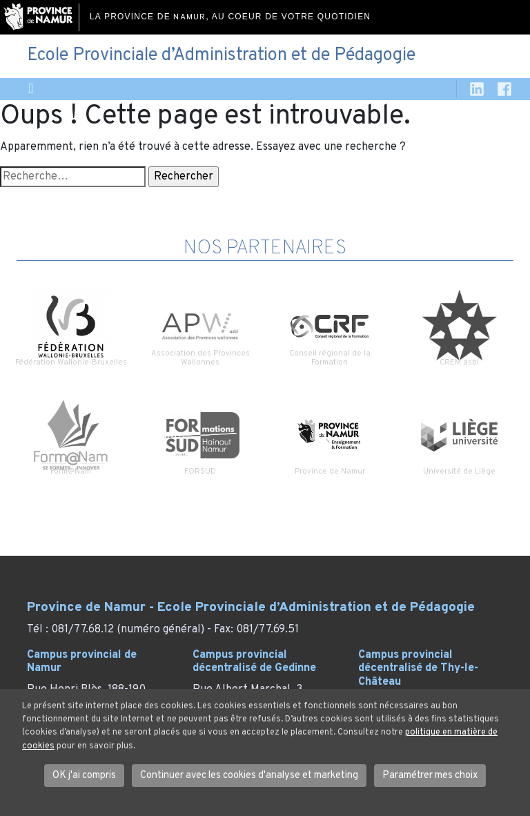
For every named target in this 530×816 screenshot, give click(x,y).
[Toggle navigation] (31, 89)
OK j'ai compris (84, 775)
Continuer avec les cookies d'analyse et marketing (249, 775)
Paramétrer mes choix (430, 775)
